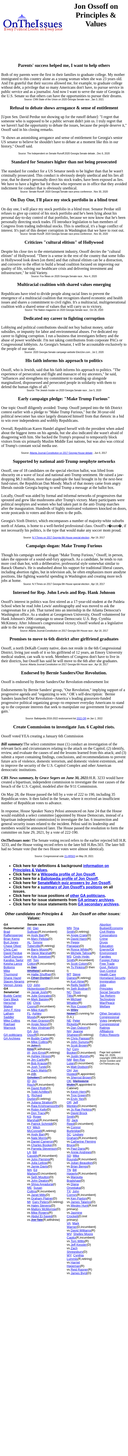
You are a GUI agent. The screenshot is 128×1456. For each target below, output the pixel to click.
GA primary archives (96, 900)
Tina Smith (73, 929)
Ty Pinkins (78, 967)
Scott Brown (79, 1045)
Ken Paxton (79, 1198)
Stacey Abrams (14, 981)
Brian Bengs (79, 1166)
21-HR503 (69, 856)
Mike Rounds (73, 1157)
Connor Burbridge (74, 1129)
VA (69, 1223)
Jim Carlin (38, 1059)
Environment (108, 953)
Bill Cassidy (32, 1153)
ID (28, 1081)
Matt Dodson (79, 1067)
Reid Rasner (79, 1269)
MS (69, 956)
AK (29, 928)
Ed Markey (32, 1171)
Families (105, 956)
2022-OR (81, 718)
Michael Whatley (74, 1001)
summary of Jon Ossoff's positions (71, 887)
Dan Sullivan (33, 929)
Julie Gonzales (41, 995)
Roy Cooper (79, 1006)
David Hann (79, 939)
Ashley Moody (34, 1015)
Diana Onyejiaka (73, 1186)
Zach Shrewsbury (75, 1250)
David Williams (81, 1230)
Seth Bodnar (79, 988)
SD (69, 1155)
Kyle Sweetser (41, 956)
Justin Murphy (80, 1056)
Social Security (110, 992)
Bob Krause (39, 1063)
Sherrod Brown (81, 1077)
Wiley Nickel (72, 1011)
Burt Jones (11, 942)
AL (29, 942)
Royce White (79, 949)
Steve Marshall (41, 953)
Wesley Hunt (79, 1205)
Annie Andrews (81, 1152)
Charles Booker (41, 1145)
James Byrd (79, 1273)
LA (29, 1152)
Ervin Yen (77, 1099)
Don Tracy (38, 1113)
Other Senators (110, 1013)
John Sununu (80, 1042)
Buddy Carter (13, 995)
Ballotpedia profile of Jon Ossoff (69, 879)
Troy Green (78, 1095)
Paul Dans (78, 1148)
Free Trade (107, 963)
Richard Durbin (34, 1097)
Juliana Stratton (41, 1102)
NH (69, 1031)
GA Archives (12, 1038)
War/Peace (107, 1003)
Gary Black (11, 999)
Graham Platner (42, 1198)
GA (29, 1031)
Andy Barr (38, 935)
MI (29, 1202)
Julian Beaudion (82, 1163)
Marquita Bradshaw (75, 1178)
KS (29, 1116)
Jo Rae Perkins (81, 1109)
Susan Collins (34, 1189)
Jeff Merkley (72, 1104)
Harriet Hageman (73, 1264)
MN (69, 928)
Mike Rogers (39, 1212)
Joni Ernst (38, 1052)
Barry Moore (39, 949)
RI (68, 1120)
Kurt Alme (77, 981)
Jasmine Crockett (74, 1214)
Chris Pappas (80, 1038)
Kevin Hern (78, 1091)
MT (69, 974)
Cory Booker (73, 1050)
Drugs (104, 942)
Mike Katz (37, 1010)
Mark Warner (73, 1225)
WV (69, 1234)
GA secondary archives (98, 904)
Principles (106, 988)
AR (29, 960)
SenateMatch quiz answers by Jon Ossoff (74, 883)
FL (29, 1013)
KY (29, 1127)
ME (29, 1188)
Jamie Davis (39, 1166)
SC (69, 1134)
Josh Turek (38, 1067)
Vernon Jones (13, 985)
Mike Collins (12, 1020)
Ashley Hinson (41, 1056)
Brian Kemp (12, 939)
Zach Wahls (39, 1070)
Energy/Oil (107, 949)
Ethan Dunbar (40, 978)
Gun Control (108, 971)
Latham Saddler (9, 1015)
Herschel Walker (10, 1004)
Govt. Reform (109, 967)
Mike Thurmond (11, 972)
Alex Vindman (40, 1027)
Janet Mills (38, 1195)
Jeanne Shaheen (75, 1033)
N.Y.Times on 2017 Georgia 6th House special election (60, 537)
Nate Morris (39, 1138)
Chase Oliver (12, 946)
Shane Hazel (12, 978)
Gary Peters (40, 1202)
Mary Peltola (39, 939)
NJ (69, 1049)
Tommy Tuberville (35, 944)
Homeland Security (113, 978)
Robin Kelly (39, 1109)
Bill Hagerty (72, 1171)
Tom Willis (78, 1241)
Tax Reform (107, 995)
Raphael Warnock (10, 1025)
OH (69, 1070)
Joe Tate (37, 1220)
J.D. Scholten (33, 1075)
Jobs (103, 985)
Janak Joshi (39, 992)
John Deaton (40, 1180)
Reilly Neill (78, 985)
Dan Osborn (79, 1027)
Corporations (108, 935)
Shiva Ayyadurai (42, 1184)
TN (69, 1170)
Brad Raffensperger (13, 933)
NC (69, 992)
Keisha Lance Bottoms (13, 965)
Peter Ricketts (73, 1022)
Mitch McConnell (34, 1129)
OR (69, 1102)
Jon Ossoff (32, 1033)
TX (69, 1191)
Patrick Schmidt (41, 1123)
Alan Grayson (40, 1020)
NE (69, 1020)
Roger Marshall (34, 1118)
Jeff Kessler (79, 1244)
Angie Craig (79, 935)
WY (69, 1255)
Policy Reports (109, 1035)
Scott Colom (79, 963)
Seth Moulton (40, 1177)
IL (28, 1095)
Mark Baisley (40, 999)
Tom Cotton (33, 961)
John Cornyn (73, 1193)
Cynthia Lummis (75, 1257)
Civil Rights (107, 931)
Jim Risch (32, 1082)
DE (29, 1003)
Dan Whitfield (33, 969)
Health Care (108, 974)
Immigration (108, 981)
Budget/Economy (111, 928)
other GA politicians (87, 896)
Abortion (105, 924)
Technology (107, 999)
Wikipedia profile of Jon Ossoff (68, 874)
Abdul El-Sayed (41, 1216)
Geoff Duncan (13, 956)
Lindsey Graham (75, 1136)
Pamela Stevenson (44, 1148)
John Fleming (40, 1159)
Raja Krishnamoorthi (45, 1106)
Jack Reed (72, 1121)
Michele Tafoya (81, 953)
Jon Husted (72, 1072)
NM (69, 1059)
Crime (104, 939)
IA (28, 1052)
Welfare (105, 1006)
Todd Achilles (40, 1091)
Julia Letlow (39, 1163)
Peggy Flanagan (73, 944)
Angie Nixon (39, 1024)
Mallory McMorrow (43, 1209)
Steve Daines (73, 976)
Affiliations (107, 1031)
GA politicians (13, 1035)
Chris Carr (11, 949)
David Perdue (13, 953)
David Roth (38, 1088)
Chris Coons (33, 1004)
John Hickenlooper (36, 986)
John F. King (12, 1010)
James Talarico (81, 1202)
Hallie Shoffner (41, 974)
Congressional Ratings (109, 1025)
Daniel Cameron (42, 1141)
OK (69, 1081)
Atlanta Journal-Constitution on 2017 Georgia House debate (61, 453)
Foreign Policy (109, 960)
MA (29, 1170)
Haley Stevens (41, 1205)
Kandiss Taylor (13, 960)
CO (29, 985)
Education (106, 946)
